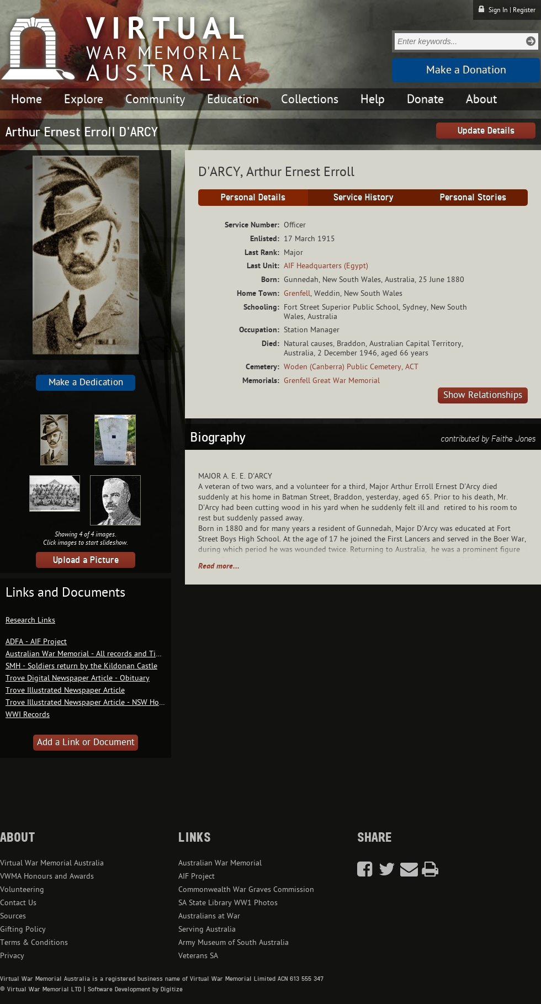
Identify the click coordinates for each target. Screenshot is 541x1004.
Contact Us (18, 902)
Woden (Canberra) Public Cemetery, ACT (351, 366)
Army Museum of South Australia (233, 942)
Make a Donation (466, 70)
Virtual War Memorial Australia (52, 863)
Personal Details (253, 197)
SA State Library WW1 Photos (228, 902)
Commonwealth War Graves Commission (246, 889)
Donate (425, 99)
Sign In (498, 10)
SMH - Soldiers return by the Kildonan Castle (81, 666)
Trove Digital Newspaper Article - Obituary (78, 678)
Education (233, 99)
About (481, 99)
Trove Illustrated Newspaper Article (65, 690)
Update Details (486, 130)
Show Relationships (482, 395)
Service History (363, 197)
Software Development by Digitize (135, 989)
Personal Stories (473, 197)
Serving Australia (207, 929)
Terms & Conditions (34, 942)
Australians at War (209, 916)
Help (372, 99)
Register (524, 10)
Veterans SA (198, 955)
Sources (13, 916)
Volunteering (22, 889)
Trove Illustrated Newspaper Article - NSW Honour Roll (98, 702)
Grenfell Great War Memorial (332, 380)
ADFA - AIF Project (36, 641)
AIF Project (196, 876)
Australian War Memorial (220, 863)
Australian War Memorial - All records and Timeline (92, 653)
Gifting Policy (23, 929)
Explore (83, 99)
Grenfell (297, 293)
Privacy (12, 955)
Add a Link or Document (86, 742)
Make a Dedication (86, 382)
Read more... (219, 566)
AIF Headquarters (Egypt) (326, 265)
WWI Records (28, 714)
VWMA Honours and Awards (47, 876)
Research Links (30, 620)
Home (26, 99)
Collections (309, 99)
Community (155, 99)
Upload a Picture (86, 559)
